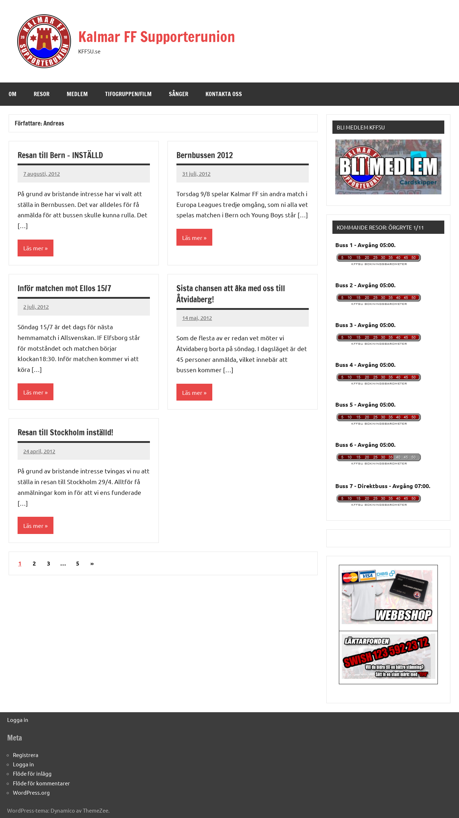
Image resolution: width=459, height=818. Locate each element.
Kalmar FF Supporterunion (156, 36)
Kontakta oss (223, 94)
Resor (41, 94)
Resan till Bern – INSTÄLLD (60, 155)
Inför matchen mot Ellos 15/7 (64, 288)
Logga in (17, 719)
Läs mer (33, 247)
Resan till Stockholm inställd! (65, 432)
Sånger (178, 94)
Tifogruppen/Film (128, 94)
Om (12, 94)
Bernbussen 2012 (204, 155)
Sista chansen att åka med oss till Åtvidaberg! (230, 294)
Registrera (25, 754)
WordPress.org (31, 792)
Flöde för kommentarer (41, 783)
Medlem (77, 94)
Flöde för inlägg (32, 773)
